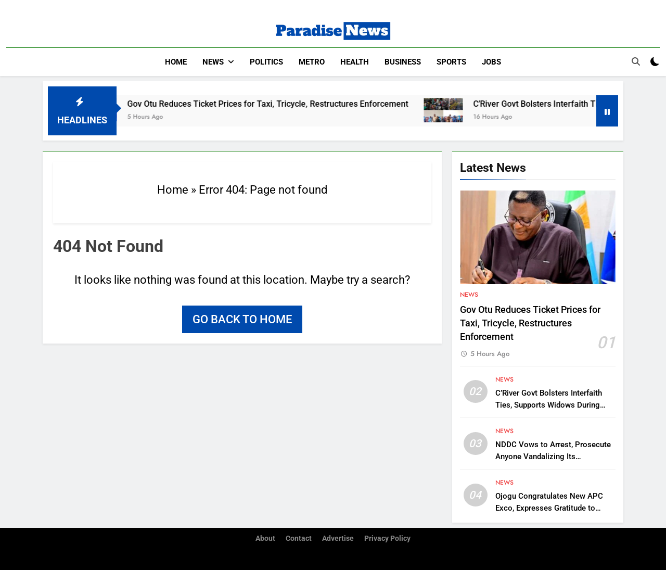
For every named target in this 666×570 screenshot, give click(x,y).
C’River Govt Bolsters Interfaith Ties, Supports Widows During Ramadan (548, 405)
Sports (451, 62)
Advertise (338, 538)
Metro (312, 62)
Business (403, 62)
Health (354, 62)
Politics (266, 62)
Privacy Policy (387, 538)
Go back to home (242, 319)
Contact (299, 538)
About (265, 538)
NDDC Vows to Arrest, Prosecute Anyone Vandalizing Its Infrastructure (553, 456)
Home (176, 62)
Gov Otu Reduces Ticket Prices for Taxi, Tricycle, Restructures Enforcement (278, 104)
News (213, 62)
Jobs (491, 62)
